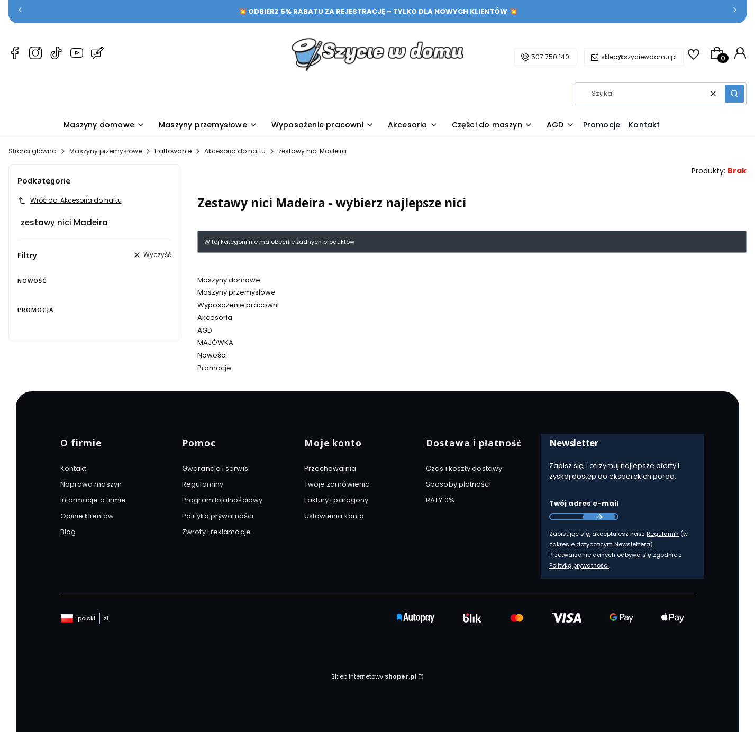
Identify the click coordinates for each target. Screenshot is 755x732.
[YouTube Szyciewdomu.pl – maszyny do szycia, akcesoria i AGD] (76, 54)
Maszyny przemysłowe (105, 151)
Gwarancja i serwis (215, 468)
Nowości (212, 355)
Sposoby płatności (458, 484)
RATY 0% (440, 500)
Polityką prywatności (579, 565)
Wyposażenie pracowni (238, 305)
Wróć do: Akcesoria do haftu (69, 200)
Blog (68, 532)
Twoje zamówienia (337, 484)
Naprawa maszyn (91, 484)
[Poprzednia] (20, 12)
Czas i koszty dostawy (464, 468)
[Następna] (734, 12)
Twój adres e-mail (583, 503)
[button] (734, 94)
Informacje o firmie (93, 500)
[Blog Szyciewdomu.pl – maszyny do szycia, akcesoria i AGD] (97, 54)
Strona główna (32, 151)
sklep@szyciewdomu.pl (639, 56)
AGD (204, 330)
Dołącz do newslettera (599, 517)
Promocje (214, 368)
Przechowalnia (330, 468)
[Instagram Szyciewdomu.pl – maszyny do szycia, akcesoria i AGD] (35, 54)
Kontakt (73, 468)
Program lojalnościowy (222, 500)
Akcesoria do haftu (235, 151)
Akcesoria (214, 318)
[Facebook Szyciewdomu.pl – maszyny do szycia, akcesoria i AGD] (14, 54)
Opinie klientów (87, 516)
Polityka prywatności (217, 516)
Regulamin (663, 533)
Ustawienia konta (334, 516)
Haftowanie (173, 151)
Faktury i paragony (336, 500)
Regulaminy (202, 484)
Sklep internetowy (373, 676)
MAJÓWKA (215, 342)
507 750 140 (550, 56)
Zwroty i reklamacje (216, 532)
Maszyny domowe (228, 280)
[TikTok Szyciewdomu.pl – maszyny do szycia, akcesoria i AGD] (56, 54)
